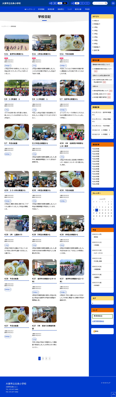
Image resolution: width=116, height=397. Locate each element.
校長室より (97, 24)
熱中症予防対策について (103, 91)
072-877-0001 (13, 389)
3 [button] (46, 358)
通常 (55, 3)
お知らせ (96, 21)
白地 (60, 3)
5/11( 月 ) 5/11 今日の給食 (101, 126)
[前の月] (92, 199)
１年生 (95, 27)
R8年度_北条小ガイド (102, 94)
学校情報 (41, 9)
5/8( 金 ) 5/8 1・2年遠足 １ (101, 134)
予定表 (87, 9)
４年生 (95, 37)
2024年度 (96, 154)
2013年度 (96, 181)
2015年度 (96, 176)
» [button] (49, 358)
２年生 (95, 30)
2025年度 (96, 151)
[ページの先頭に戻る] (113, 394)
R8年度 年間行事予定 (102, 97)
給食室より (97, 47)
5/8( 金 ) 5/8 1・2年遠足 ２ (101, 130)
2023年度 (96, 156)
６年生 (95, 44)
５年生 (95, 40)
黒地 (65, 3)
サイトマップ (106, 383)
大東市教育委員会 (98, 321)
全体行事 (96, 50)
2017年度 (96, 171)
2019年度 (96, 166)
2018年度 (96, 169)
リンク (70, 9)
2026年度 (96, 149)
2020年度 (96, 164)
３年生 (95, 34)
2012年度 (96, 184)
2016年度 (96, 174)
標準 (77, 3)
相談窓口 (61, 9)
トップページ (30, 9)
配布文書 (78, 9)
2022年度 (96, 159)
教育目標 (51, 9)
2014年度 (96, 179)
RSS (96, 331)
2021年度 (96, 161)
